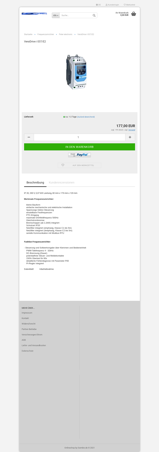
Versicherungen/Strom (32, 334)
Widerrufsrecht (28, 323)
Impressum (27, 313)
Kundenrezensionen (61, 182)
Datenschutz (27, 351)
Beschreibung (35, 182)
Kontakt (25, 318)
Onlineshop (69, 448)
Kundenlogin (112, 5)
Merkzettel (129, 5)
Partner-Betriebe (29, 329)
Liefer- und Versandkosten (34, 345)
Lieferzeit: (29, 117)
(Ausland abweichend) (86, 117)
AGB (24, 340)
